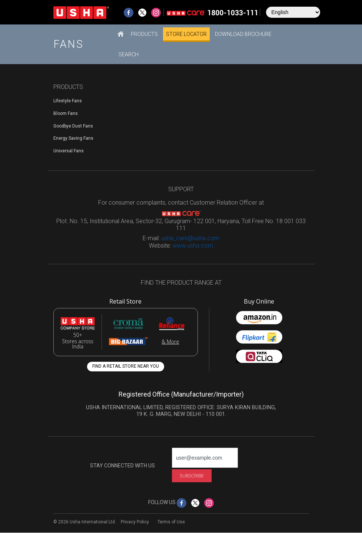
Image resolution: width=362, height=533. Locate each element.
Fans (68, 44)
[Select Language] (293, 12)
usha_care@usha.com (190, 238)
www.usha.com (193, 245)
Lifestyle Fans (67, 100)
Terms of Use (171, 521)
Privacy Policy (135, 521)
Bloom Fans (65, 113)
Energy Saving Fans (73, 138)
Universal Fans (68, 150)
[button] (144, 33)
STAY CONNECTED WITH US (122, 466)
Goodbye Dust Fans (73, 126)
